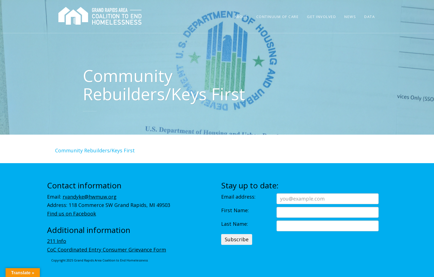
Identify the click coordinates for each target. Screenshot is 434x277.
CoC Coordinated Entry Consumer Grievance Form (106, 249)
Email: (82, 196)
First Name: (235, 210)
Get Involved (321, 16)
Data (369, 16)
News (350, 16)
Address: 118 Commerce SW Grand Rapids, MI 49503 (108, 205)
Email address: (238, 196)
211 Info (56, 241)
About (241, 16)
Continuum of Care (277, 16)
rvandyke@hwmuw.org (90, 196)
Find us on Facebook (71, 213)
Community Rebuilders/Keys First (95, 150)
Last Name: (234, 223)
